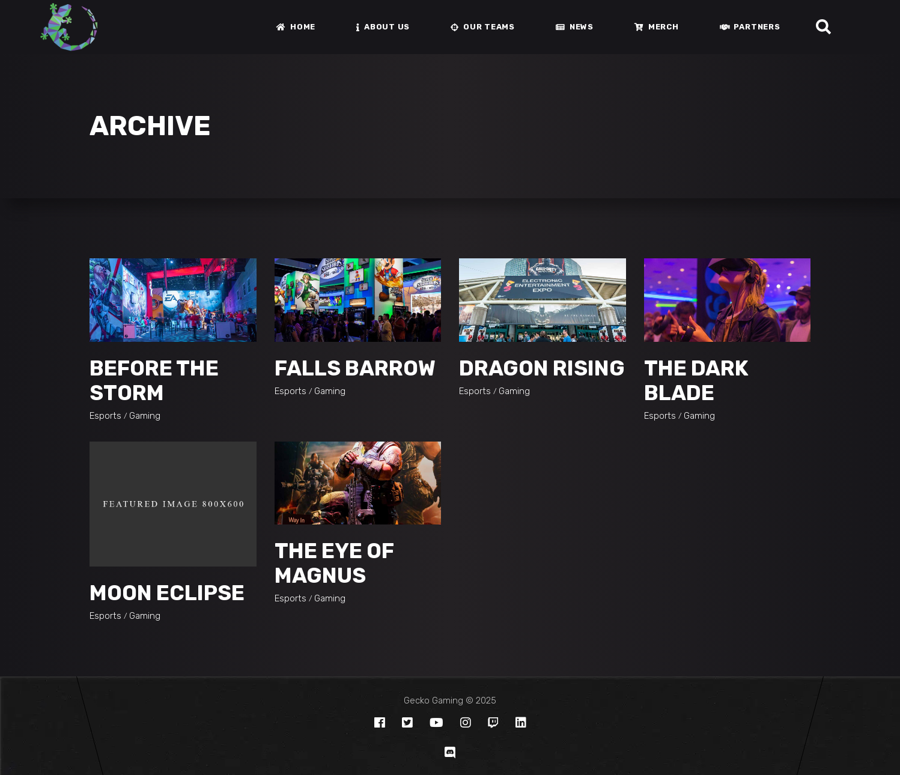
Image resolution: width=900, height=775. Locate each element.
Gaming (144, 415)
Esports (105, 415)
